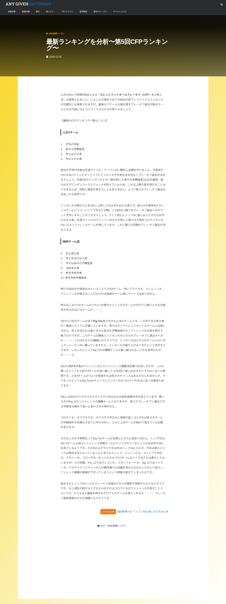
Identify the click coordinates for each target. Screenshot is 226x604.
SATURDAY (28, 3)
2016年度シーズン (22, 19)
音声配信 (83, 11)
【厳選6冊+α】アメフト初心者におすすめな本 (142, 511)
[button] (222, 5)
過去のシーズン (100, 11)
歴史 (38, 11)
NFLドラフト (67, 11)
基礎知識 (26, 11)
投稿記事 (12, 11)
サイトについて (120, 11)
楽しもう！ (51, 11)
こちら (102, 120)
